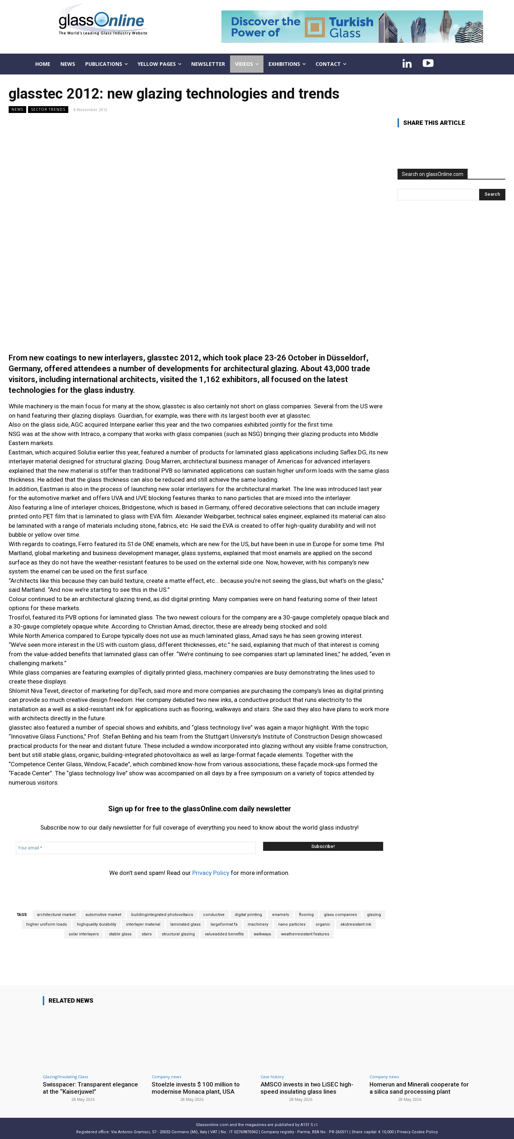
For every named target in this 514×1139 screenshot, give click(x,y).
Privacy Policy (210, 872)
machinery (258, 924)
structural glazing (178, 934)
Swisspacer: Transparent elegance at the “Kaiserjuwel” (91, 1088)
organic (323, 924)
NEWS (17, 109)
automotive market (103, 914)
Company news (166, 1077)
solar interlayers (84, 934)
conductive (214, 914)
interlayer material (143, 924)
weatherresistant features (305, 934)
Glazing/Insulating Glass (65, 1077)
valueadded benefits (224, 934)
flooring (306, 914)
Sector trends (48, 109)
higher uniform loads (46, 924)
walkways (262, 934)
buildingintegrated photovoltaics (162, 914)
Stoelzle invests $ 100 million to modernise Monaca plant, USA (196, 1088)
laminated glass (185, 924)
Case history (272, 1077)
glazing (374, 914)
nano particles (292, 924)
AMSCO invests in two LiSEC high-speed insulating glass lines (307, 1088)
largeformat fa (224, 924)
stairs (147, 934)
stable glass (120, 934)
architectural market (56, 914)
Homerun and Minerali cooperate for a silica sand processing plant (419, 1088)
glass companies (340, 914)
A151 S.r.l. (309, 1124)
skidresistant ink (355, 924)
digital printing (248, 914)
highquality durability (96, 924)
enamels (280, 914)
